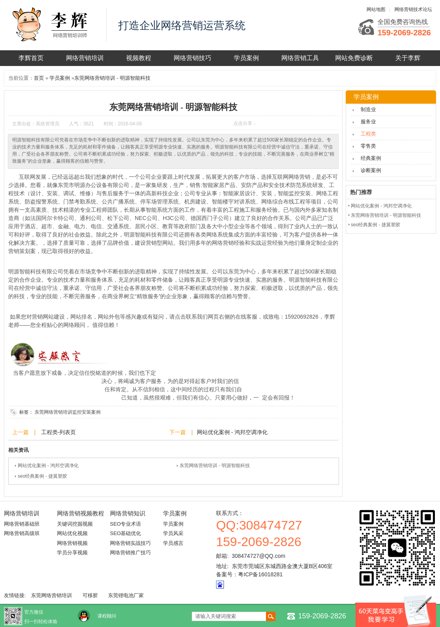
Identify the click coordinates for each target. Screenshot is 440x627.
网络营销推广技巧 (130, 553)
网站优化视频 (72, 533)
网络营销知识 (127, 513)
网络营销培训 (85, 58)
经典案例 (371, 158)
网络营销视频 (72, 543)
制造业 (368, 109)
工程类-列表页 (58, 432)
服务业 (368, 122)
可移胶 (90, 595)
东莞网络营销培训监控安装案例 (68, 412)
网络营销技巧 (192, 58)
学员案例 (246, 58)
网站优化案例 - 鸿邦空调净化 (232, 432)
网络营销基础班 (22, 524)
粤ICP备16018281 (260, 574)
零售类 (368, 146)
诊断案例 (371, 170)
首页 (39, 78)
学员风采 (173, 533)
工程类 (368, 134)
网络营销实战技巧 (130, 543)
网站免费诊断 (354, 58)
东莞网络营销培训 (51, 595)
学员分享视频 (72, 553)
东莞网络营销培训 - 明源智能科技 (112, 78)
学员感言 (173, 543)
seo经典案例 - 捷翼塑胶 (42, 476)
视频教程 (138, 58)
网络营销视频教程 (80, 513)
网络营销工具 (300, 58)
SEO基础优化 (125, 533)
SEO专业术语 (125, 524)
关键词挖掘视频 (75, 524)
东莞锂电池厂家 (126, 595)
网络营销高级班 (22, 533)
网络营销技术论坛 (413, 9)
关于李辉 (407, 58)
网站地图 (376, 9)
